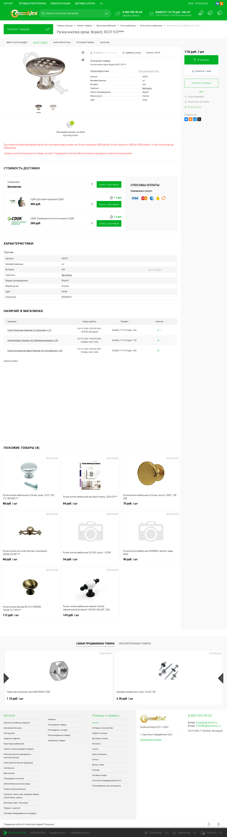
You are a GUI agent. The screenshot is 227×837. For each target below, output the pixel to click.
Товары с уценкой (12, 807)
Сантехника (9, 767)
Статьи (95, 759)
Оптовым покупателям (32, 3)
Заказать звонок (130, 15)
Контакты (96, 743)
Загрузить (147, 88)
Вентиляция (9, 773)
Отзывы (96, 769)
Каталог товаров (28, 29)
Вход (190, 3)
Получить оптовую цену (201, 85)
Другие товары (153, 269)
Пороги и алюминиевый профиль (19, 748)
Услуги (95, 748)
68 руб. (30, 560)
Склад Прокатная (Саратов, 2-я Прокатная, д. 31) (29, 329)
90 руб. (150, 560)
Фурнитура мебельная (14, 743)
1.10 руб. (15, 698)
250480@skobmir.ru (208, 725)
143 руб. (90, 616)
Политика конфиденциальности (106, 780)
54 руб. (90, 560)
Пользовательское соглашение (106, 785)
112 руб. (30, 616)
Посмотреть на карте (150, 739)
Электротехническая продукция (18, 762)
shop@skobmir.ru (206, 722)
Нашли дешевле (194, 96)
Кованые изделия (12, 738)
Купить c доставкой (109, 185)
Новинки (52, 719)
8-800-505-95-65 (38, 833)
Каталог (8, 3)
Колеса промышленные (15, 788)
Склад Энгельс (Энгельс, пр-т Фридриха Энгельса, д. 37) (32, 340)
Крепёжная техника (13, 727)
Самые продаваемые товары (95, 643)
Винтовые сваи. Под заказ (16, 802)
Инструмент (9, 733)
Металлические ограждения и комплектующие (17, 755)
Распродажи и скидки (58, 729)
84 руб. (90, 504)
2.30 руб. (70, 698)
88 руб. (30, 504)
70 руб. (150, 504)
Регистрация (201, 3)
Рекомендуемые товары (59, 735)
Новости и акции (60, 3)
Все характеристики (149, 71)
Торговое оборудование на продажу (20, 813)
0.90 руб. (124, 698)
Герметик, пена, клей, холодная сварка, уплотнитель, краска (21, 795)
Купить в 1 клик (201, 71)
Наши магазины (99, 754)
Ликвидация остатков (14, 778)
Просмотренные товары (135, 643)
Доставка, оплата (100, 738)
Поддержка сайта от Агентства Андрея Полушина (29, 824)
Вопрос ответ (98, 764)
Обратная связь (15, 833)
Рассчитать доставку (196, 101)
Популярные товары (57, 724)
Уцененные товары (56, 740)
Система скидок (99, 775)
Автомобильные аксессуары (17, 783)
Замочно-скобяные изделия (17, 722)
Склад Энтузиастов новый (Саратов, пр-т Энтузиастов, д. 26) (34, 350)
